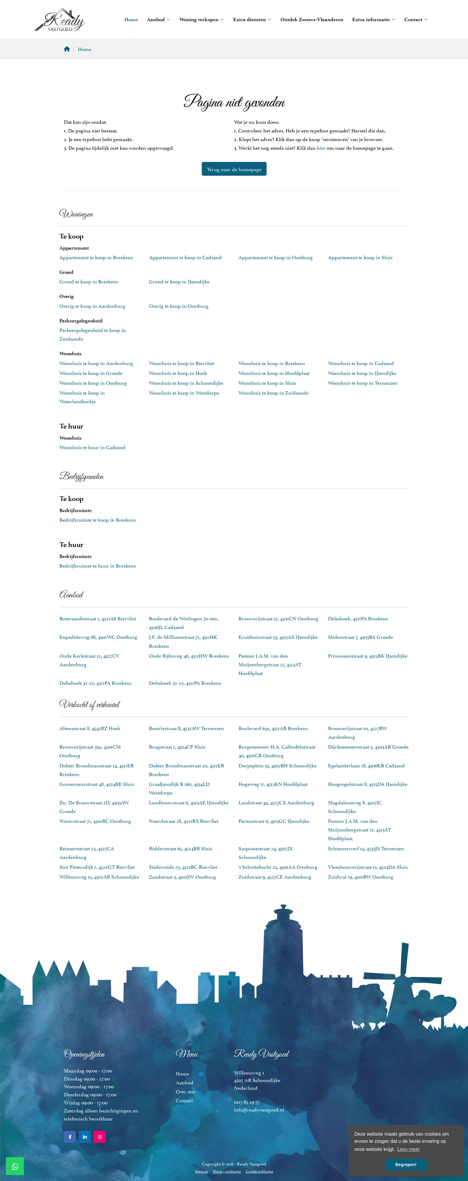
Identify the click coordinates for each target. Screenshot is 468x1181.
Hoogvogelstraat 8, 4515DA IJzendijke (367, 783)
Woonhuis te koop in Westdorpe (184, 392)
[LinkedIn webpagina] (85, 1137)
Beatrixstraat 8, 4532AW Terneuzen (186, 728)
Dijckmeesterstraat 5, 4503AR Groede (368, 746)
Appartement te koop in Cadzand (185, 257)
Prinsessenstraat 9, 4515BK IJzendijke (367, 655)
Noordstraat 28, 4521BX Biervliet (183, 820)
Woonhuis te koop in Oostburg (93, 382)
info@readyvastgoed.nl (259, 1109)
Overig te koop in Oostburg (179, 305)
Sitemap (201, 1171)
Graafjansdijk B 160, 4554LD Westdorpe (179, 788)
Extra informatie (373, 19)
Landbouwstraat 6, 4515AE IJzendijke (189, 802)
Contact (416, 19)
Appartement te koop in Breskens (96, 257)
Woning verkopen (201, 19)
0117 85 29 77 (246, 1101)
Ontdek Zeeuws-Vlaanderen (312, 19)
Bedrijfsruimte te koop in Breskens (97, 519)
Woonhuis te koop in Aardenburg (96, 363)
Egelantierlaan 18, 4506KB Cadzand (366, 765)
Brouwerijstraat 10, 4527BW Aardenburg (357, 732)
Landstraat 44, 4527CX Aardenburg (276, 802)
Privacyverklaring (227, 1171)
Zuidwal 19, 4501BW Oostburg (360, 876)
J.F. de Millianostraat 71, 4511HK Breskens (183, 641)
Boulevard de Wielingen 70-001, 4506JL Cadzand (183, 622)
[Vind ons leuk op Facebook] (70, 1137)
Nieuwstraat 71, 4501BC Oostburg (95, 820)
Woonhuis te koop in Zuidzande (273, 392)
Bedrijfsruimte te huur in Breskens (97, 565)
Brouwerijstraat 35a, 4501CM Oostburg (90, 750)
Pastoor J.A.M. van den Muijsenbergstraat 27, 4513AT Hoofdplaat (269, 663)
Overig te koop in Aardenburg (92, 305)
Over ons (185, 1091)
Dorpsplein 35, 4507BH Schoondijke (277, 765)
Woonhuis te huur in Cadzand (92, 447)
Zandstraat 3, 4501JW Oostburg (182, 876)
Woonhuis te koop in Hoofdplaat (274, 372)
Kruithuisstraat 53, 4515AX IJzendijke (278, 636)
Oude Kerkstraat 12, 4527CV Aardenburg (89, 659)
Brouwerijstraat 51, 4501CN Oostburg (278, 618)
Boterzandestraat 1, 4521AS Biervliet (97, 618)
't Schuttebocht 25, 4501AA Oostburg (278, 866)
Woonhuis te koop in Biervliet (181, 363)
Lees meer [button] (408, 1149)
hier (321, 147)
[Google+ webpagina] (100, 1137)
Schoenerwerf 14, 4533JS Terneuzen (366, 848)
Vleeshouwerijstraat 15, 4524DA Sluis (368, 866)
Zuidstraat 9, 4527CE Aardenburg (274, 876)
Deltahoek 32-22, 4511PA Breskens (95, 682)
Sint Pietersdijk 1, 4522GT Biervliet (97, 866)
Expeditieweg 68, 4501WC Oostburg (98, 636)
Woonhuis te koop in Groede (90, 372)
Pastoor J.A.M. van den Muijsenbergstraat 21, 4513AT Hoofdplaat (359, 829)
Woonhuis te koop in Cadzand (361, 363)
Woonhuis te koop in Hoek (178, 372)
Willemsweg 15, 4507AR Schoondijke (99, 876)
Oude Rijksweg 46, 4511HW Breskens (189, 655)
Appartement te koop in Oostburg (275, 257)
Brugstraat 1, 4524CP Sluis (177, 746)
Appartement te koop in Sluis (360, 257)
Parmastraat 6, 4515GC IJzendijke (273, 820)
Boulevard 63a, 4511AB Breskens (273, 728)
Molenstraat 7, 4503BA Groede (360, 636)
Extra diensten (252, 19)
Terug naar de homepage (234, 169)
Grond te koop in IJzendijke (179, 281)
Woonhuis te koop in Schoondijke (186, 382)
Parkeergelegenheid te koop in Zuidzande (92, 334)
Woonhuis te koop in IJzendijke (362, 372)
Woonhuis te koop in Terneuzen (363, 382)
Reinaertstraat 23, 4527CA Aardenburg (86, 852)
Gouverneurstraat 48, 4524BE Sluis (96, 783)
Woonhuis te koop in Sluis (267, 382)
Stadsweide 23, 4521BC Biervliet (183, 866)
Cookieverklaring (259, 1171)
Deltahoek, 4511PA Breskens (358, 618)
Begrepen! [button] (405, 1164)
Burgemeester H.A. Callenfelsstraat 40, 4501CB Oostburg (276, 750)
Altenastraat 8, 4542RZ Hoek (89, 728)
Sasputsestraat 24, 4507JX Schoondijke (265, 852)
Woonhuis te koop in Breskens (271, 363)
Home (131, 19)
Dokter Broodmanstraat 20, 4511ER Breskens (186, 769)
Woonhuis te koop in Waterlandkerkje (82, 396)
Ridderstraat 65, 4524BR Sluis (180, 848)
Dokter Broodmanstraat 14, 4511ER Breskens (96, 769)
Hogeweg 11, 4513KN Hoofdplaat (273, 783)
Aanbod (158, 19)
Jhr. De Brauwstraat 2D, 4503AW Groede (94, 806)
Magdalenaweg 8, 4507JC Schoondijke (355, 806)
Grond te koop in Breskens (88, 281)
